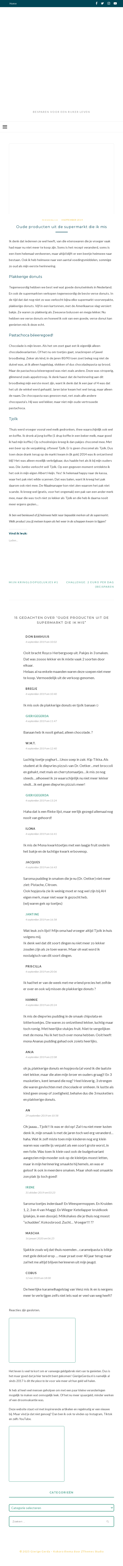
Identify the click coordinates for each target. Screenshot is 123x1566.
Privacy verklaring (22, 17)
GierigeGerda (37, 716)
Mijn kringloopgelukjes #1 (33, 582)
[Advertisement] (61, 75)
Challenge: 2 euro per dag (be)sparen (90, 584)
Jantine (32, 914)
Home (13, 3)
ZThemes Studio (92, 1551)
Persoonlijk (50, 220)
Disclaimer (17, 10)
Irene (30, 1187)
